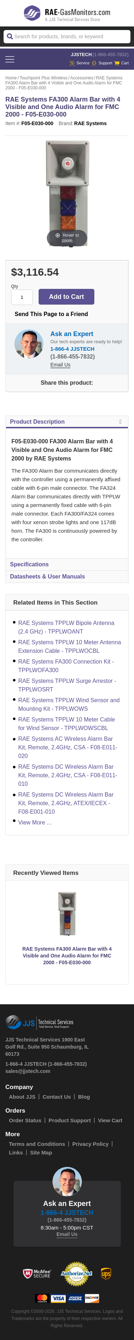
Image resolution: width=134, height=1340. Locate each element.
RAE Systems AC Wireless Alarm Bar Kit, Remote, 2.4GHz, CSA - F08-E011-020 (67, 747)
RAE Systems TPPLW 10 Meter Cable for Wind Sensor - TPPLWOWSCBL (66, 723)
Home (11, 77)
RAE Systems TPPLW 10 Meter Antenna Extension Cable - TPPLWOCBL (69, 646)
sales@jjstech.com (27, 1071)
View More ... (34, 822)
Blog (84, 1097)
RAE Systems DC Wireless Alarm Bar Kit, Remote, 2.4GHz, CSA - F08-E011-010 (67, 775)
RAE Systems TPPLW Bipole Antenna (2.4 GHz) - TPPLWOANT (66, 627)
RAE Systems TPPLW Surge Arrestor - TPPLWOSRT (67, 685)
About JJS (22, 1097)
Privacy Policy (90, 1144)
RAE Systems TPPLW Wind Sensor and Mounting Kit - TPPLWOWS (69, 704)
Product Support (70, 1120)
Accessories (81, 77)
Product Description (67, 421)
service (79, 63)
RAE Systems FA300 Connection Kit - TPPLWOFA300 (66, 666)
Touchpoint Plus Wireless (44, 77)
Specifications (29, 564)
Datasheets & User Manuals (47, 576)
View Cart (110, 1120)
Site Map (41, 1152)
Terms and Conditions (37, 1144)
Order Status (25, 1120)
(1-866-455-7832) (111, 54)
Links (16, 1152)
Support (102, 63)
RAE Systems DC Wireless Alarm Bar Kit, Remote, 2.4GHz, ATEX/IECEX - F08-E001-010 (66, 803)
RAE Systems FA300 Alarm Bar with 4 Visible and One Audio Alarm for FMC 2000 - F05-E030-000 (66, 955)
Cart (121, 63)
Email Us (60, 365)
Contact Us (57, 1097)
